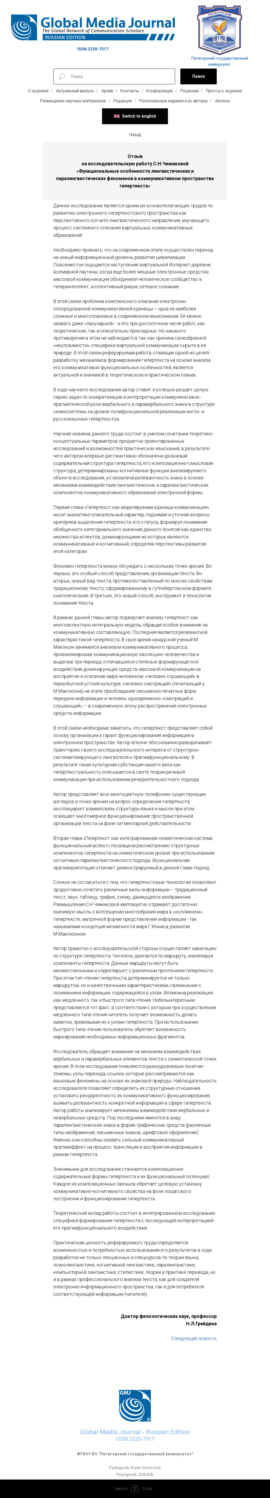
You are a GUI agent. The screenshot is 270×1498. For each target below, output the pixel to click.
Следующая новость (194, 1338)
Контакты (129, 90)
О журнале (38, 90)
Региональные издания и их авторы (173, 100)
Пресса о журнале (224, 90)
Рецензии (189, 90)
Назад (135, 134)
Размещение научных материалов (73, 100)
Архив (107, 90)
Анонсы (222, 100)
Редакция (122, 100)
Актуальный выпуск (75, 90)
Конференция (159, 90)
